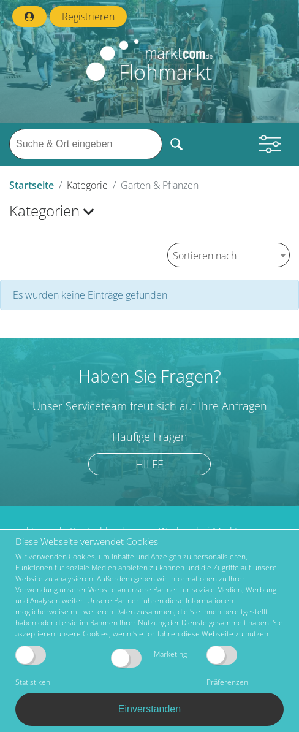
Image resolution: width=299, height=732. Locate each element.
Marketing (149, 658)
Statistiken (32, 666)
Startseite (31, 185)
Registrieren (88, 16)
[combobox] (228, 255)
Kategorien (51, 210)
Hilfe (149, 464)
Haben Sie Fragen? (149, 375)
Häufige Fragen (149, 437)
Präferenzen (227, 666)
